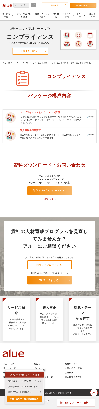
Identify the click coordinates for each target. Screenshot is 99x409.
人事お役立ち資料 (73, 368)
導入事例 (56, 15)
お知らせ (38, 363)
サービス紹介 (16, 319)
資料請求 (54, 5)
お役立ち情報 (67, 15)
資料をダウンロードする (50, 190)
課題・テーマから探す (42, 15)
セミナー (80, 15)
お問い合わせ (49, 199)
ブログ (37, 368)
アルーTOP (7, 63)
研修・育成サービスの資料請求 (24, 399)
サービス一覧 (6, 15)
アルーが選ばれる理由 (24, 15)
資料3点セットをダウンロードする (23, 381)
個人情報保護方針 (73, 376)
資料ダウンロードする (49, 264)
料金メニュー (93, 15)
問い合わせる (84, 5)
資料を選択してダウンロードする (23, 386)
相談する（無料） (29, 51)
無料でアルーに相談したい (20, 392)
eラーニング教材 (40, 63)
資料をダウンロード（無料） (75, 402)
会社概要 (69, 372)
